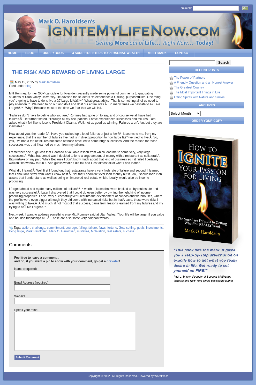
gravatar (113, 261)
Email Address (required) (31, 282)
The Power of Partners (189, 77)
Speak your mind (25, 310)
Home (12, 53)
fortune (112, 227)
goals (141, 227)
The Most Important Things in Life (197, 92)
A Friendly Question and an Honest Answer (203, 82)
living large (16, 231)
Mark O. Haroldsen (62, 231)
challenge (38, 227)
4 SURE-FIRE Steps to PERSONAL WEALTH (106, 53)
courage (71, 227)
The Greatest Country (189, 87)
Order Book (53, 53)
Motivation (98, 231)
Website (19, 296)
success (128, 231)
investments (154, 227)
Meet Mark (157, 53)
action (26, 227)
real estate (114, 231)
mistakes (83, 231)
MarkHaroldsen (49, 82)
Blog (29, 53)
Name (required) (25, 269)
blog (28, 86)
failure (92, 227)
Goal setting (127, 227)
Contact (182, 53)
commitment (55, 227)
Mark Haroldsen (37, 231)
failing (83, 227)
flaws (102, 227)
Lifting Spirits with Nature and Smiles (199, 97)
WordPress (161, 375)
